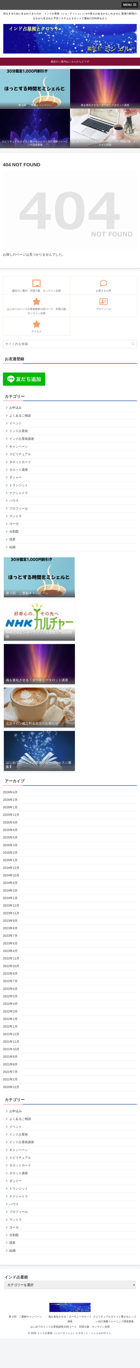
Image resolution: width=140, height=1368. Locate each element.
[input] (70, 344)
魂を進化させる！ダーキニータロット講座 (70, 1348)
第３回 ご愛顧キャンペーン (25, 1346)
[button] (133, 344)
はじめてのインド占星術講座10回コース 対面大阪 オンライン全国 (70, 1356)
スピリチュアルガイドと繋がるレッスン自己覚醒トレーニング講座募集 (114, 1348)
